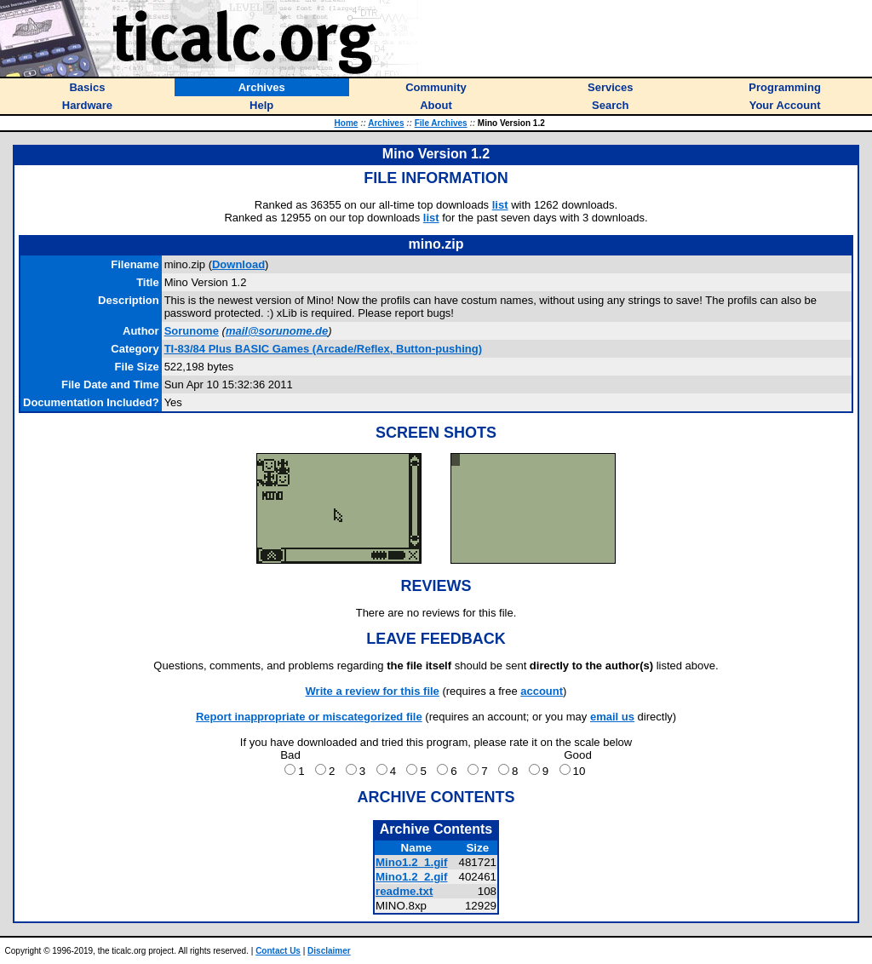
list (500, 204)
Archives (386, 123)
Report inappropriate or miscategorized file (309, 716)
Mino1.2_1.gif (411, 862)
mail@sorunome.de (277, 330)
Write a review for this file (372, 691)
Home (347, 123)
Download (238, 264)
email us (612, 716)
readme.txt (404, 891)
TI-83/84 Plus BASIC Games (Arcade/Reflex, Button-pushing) (323, 348)
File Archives (441, 123)
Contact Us (278, 950)
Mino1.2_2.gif (411, 876)
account (541, 691)
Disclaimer (329, 950)
